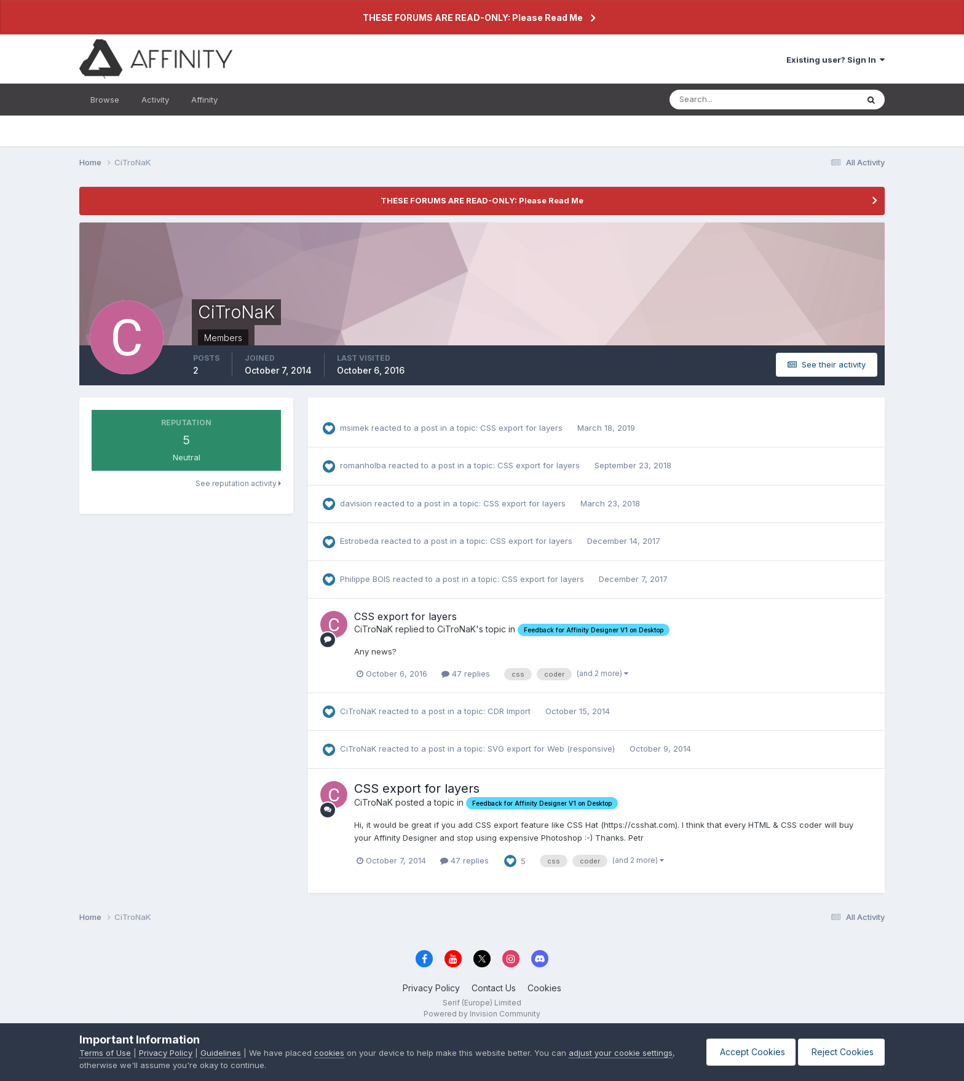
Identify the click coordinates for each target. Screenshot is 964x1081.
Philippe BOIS (365, 579)
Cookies (544, 988)
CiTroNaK (373, 629)
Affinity (204, 99)
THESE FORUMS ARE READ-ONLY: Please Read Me (473, 17)
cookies (329, 1053)
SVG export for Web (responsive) (552, 748)
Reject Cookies (839, 1052)
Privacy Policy (431, 988)
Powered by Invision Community (482, 1013)
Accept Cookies (745, 1052)
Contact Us (494, 988)
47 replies (465, 673)
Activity (155, 99)
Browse (104, 99)
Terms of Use (105, 1053)
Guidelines (220, 1053)
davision (356, 503)
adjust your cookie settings (621, 1053)
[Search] (724, 99)
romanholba (363, 465)
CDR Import (510, 711)
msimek (354, 428)
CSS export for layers (522, 428)
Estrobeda (359, 541)
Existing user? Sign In (835, 60)
